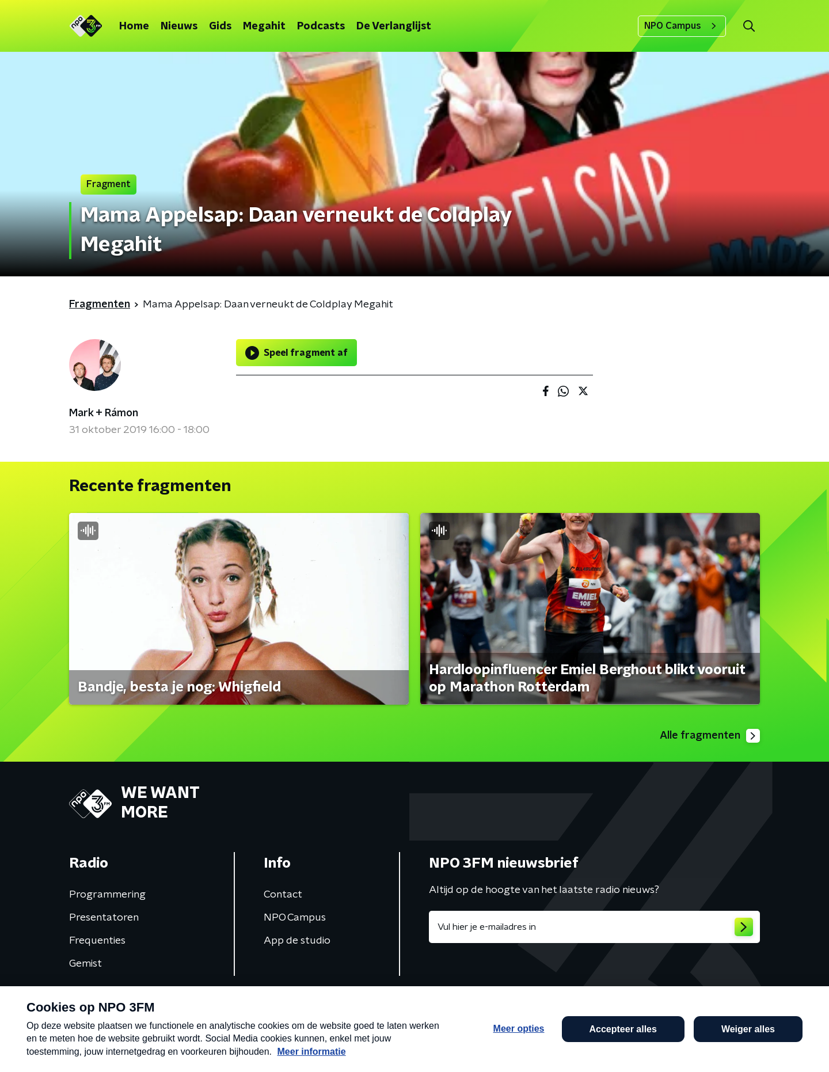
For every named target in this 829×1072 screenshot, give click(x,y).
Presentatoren (104, 918)
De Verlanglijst (393, 26)
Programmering (107, 894)
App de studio (297, 941)
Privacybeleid (204, 998)
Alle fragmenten (710, 736)
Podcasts (321, 26)
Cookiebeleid (709, 999)
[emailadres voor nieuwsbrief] (594, 927)
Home (134, 26)
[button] (372, 1047)
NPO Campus (682, 26)
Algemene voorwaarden (119, 998)
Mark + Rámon (103, 413)
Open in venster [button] (777, 1047)
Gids (220, 26)
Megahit (264, 26)
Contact (283, 894)
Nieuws (179, 26)
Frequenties (97, 941)
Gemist (85, 964)
